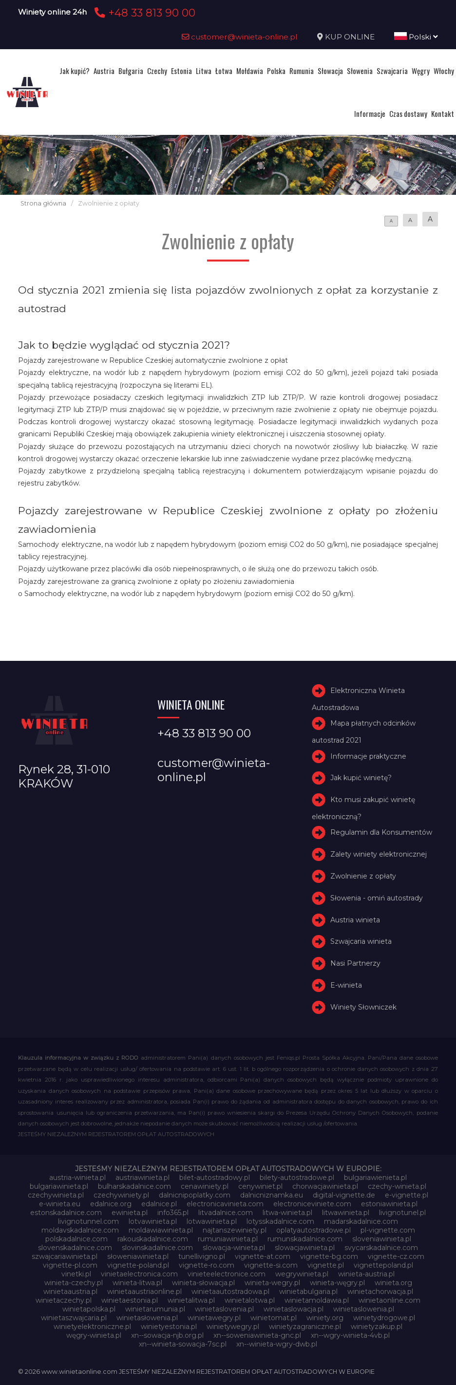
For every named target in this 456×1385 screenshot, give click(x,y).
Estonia (181, 70)
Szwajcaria (392, 70)
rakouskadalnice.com (152, 1239)
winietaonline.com (389, 1300)
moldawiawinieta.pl (161, 1230)
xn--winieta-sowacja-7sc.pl (183, 1344)
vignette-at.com (262, 1256)
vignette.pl (325, 1265)
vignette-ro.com (206, 1265)
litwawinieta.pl (345, 1212)
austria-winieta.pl (77, 1177)
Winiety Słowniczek (363, 1007)
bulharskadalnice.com (134, 1186)
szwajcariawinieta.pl (64, 1256)
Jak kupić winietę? (361, 777)
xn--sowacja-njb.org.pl (167, 1335)
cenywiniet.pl (260, 1186)
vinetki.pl (76, 1274)
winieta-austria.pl (366, 1274)
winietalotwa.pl (250, 1300)
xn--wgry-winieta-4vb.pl (350, 1335)
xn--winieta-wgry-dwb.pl (276, 1344)
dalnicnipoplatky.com (194, 1195)
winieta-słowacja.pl (203, 1282)
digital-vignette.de (344, 1195)
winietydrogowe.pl (384, 1317)
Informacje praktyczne (368, 756)
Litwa (203, 70)
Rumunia (301, 70)
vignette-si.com (271, 1265)
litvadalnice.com (225, 1212)
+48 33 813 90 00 (143, 12)
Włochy (444, 70)
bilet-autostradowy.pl (214, 1177)
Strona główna (43, 203)
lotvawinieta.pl (153, 1221)
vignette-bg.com (329, 1256)
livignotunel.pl (402, 1212)
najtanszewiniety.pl (234, 1230)
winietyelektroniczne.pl (92, 1326)
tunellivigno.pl (201, 1256)
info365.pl (173, 1212)
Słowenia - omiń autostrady (376, 898)
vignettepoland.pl (383, 1265)
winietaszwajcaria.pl (74, 1317)
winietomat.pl (273, 1317)
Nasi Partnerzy (355, 963)
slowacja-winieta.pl (234, 1247)
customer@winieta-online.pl (240, 36)
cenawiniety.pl (204, 1186)
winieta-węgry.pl (337, 1282)
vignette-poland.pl (138, 1265)
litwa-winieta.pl (287, 1212)
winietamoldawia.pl (317, 1300)
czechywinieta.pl (56, 1195)
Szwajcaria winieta (361, 941)
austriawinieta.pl (142, 1177)
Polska (276, 70)
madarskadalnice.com (361, 1221)
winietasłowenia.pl (147, 1317)
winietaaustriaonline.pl (144, 1291)
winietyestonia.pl (169, 1326)
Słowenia (360, 70)
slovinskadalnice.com (157, 1247)
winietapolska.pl (88, 1309)
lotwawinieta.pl (212, 1221)
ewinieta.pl (130, 1212)
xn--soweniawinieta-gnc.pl (257, 1335)
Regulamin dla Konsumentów (381, 832)
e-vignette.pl (406, 1195)
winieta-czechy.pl (73, 1282)
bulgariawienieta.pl (375, 1177)
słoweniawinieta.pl (138, 1256)
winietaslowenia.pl (363, 1309)
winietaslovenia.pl (224, 1309)
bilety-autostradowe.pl (297, 1177)
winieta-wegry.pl (272, 1282)
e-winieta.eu (59, 1203)
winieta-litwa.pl (137, 1282)
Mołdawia (249, 70)
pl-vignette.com (388, 1230)
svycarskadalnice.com (381, 1247)
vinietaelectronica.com (139, 1274)
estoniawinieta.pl (389, 1203)
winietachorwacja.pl (380, 1291)
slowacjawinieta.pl (305, 1247)
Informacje (369, 113)
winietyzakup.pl (376, 1326)
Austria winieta (355, 920)
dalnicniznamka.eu (271, 1195)
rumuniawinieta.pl (228, 1239)
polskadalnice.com (76, 1239)
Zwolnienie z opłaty (363, 876)
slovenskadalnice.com (75, 1247)
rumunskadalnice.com (304, 1239)
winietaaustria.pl (70, 1291)
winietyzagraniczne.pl (305, 1326)
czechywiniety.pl (121, 1195)
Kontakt (442, 113)
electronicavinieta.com (225, 1203)
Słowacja (330, 70)
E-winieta (346, 985)
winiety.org (324, 1317)
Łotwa (223, 70)
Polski (416, 36)
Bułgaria (130, 70)
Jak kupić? (74, 70)
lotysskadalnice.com (280, 1221)
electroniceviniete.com (312, 1203)
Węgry (421, 70)
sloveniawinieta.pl (381, 1239)
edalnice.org (111, 1203)
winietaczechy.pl (64, 1300)
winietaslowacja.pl (293, 1309)
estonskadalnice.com (66, 1212)
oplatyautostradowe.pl (313, 1230)
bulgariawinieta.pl (59, 1186)
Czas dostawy (408, 113)
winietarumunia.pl (155, 1309)
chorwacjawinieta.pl (325, 1186)
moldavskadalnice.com (80, 1230)
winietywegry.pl (233, 1326)
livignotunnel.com (88, 1221)
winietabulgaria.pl (308, 1291)
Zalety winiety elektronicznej (378, 854)
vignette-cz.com (396, 1256)
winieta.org (393, 1282)
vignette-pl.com (70, 1265)
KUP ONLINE (350, 36)
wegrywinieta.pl (301, 1274)
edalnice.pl (159, 1203)
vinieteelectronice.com (227, 1274)
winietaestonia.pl (129, 1300)
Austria (104, 70)
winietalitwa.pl (191, 1300)
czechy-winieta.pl (397, 1186)
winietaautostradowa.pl (230, 1291)
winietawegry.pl (214, 1317)
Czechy (157, 70)
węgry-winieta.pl (93, 1335)
